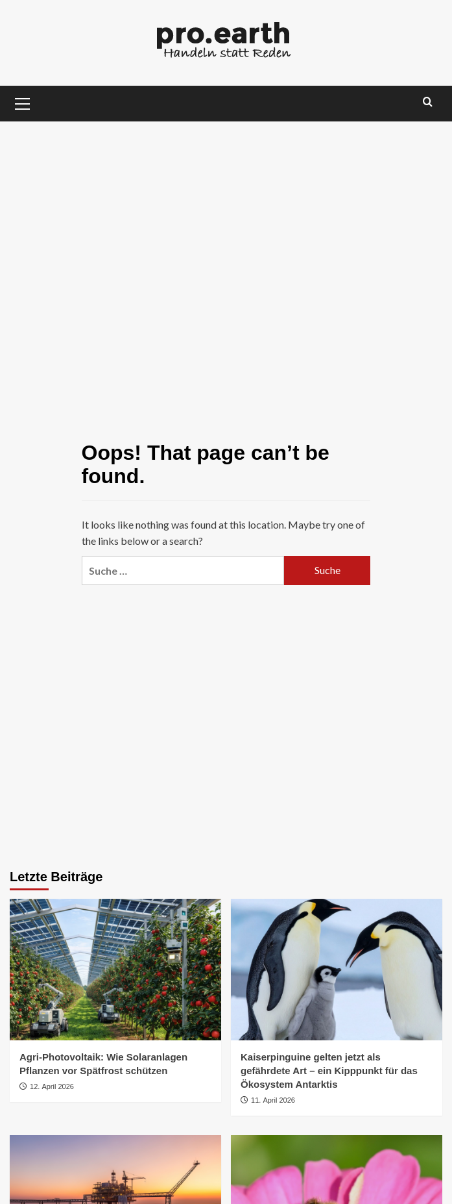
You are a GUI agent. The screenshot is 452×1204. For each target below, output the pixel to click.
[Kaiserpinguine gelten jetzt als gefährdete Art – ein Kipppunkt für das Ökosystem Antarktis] (336, 969)
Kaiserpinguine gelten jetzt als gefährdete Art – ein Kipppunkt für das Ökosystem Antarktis (329, 1070)
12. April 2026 (52, 1086)
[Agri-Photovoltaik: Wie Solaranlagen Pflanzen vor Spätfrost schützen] (115, 969)
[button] (23, 102)
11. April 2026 (273, 1100)
